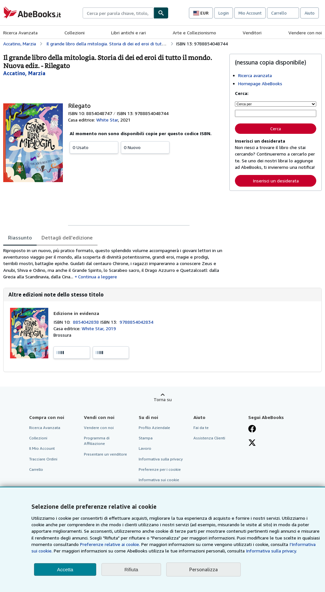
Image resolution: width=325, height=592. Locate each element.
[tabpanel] (113, 263)
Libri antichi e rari (128, 32)
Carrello (36, 469)
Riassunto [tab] (20, 237)
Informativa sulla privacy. (271, 550)
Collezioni (74, 32)
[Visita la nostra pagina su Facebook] (252, 429)
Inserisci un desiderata (276, 180)
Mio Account (249, 13)
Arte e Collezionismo (194, 32)
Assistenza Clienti (209, 437)
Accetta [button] (65, 569)
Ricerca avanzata (255, 75)
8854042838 (86, 322)
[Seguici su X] (252, 443)
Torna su (163, 399)
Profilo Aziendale (154, 427)
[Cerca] (161, 12)
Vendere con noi (305, 32)
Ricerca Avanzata (20, 32)
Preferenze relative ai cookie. (110, 544)
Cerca (275, 128)
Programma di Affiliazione (97, 440)
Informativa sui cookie (159, 479)
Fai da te (201, 427)
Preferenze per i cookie (160, 469)
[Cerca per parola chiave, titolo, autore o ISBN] (275, 113)
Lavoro (145, 448)
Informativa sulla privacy (161, 459)
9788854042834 (136, 322)
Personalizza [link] (203, 569)
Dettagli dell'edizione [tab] (67, 237)
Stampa (146, 437)
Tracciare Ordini (43, 459)
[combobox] (118, 12)
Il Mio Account (42, 448)
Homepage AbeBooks (260, 83)
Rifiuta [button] (131, 569)
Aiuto (310, 13)
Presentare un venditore (105, 454)
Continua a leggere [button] (97, 276)
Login (223, 13)
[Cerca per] (275, 104)
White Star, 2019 (99, 328)
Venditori (252, 32)
